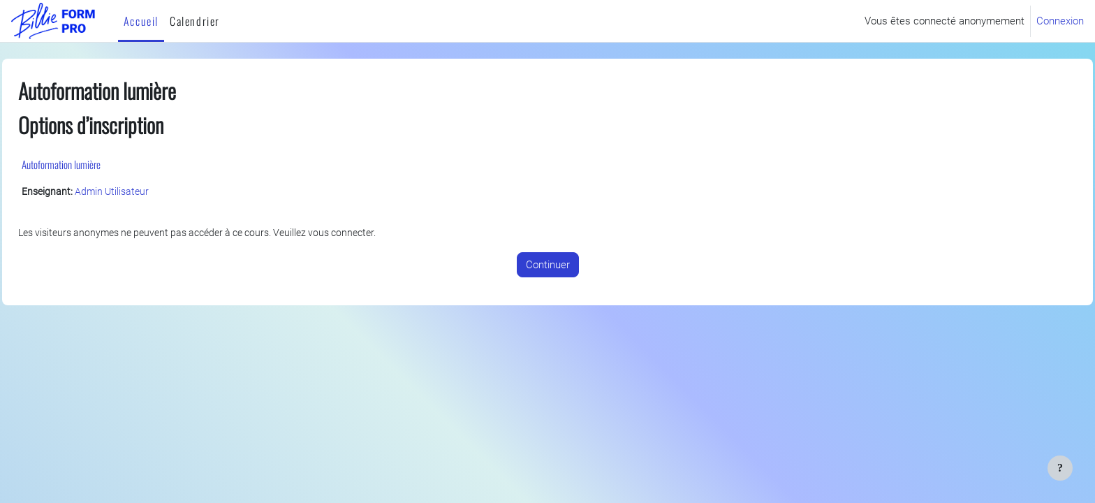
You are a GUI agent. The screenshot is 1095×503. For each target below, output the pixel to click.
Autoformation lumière (92, 164)
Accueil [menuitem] (141, 21)
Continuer (548, 265)
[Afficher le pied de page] (1060, 468)
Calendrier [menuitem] (195, 21)
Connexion (1060, 21)
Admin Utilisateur (147, 192)
